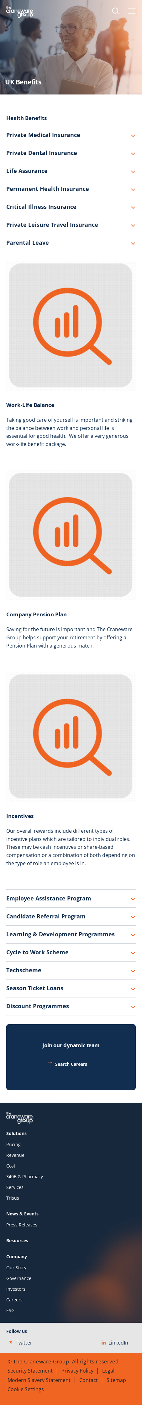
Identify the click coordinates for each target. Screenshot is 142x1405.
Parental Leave (27, 242)
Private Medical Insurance (43, 135)
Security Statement (30, 1370)
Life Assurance (27, 170)
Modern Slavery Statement (39, 1380)
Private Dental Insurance (41, 153)
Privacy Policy (77, 1370)
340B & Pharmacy (24, 1176)
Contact (88, 1380)
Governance (18, 1278)
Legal (108, 1370)
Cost (10, 1166)
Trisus (12, 1198)
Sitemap (116, 1380)
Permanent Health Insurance (47, 188)
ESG (10, 1310)
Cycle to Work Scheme (37, 952)
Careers (14, 1300)
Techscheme (23, 970)
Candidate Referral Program (46, 916)
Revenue (15, 1155)
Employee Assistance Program (48, 898)
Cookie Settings (26, 1389)
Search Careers (71, 1064)
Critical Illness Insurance (41, 206)
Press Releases (21, 1225)
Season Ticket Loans (34, 988)
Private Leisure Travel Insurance (52, 224)
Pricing (13, 1144)
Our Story (16, 1268)
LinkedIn (115, 1342)
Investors (15, 1289)
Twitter (20, 1342)
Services (15, 1187)
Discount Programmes (37, 1006)
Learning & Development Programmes (60, 934)
